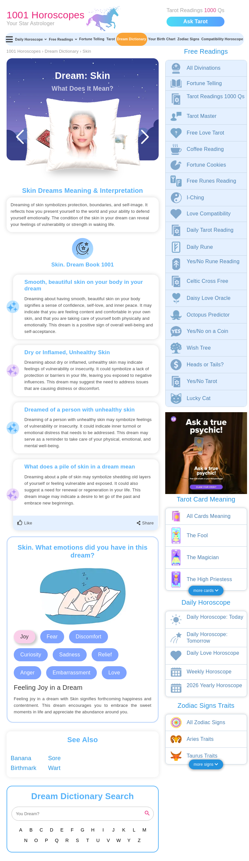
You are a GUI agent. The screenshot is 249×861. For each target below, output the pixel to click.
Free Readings (63, 39)
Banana (21, 758)
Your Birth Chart (161, 39)
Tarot (110, 39)
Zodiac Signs (188, 39)
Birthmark (24, 768)
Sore (54, 758)
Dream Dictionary (131, 39)
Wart (54, 768)
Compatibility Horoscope (222, 39)
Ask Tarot (195, 21)
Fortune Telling (91, 39)
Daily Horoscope (31, 39)
